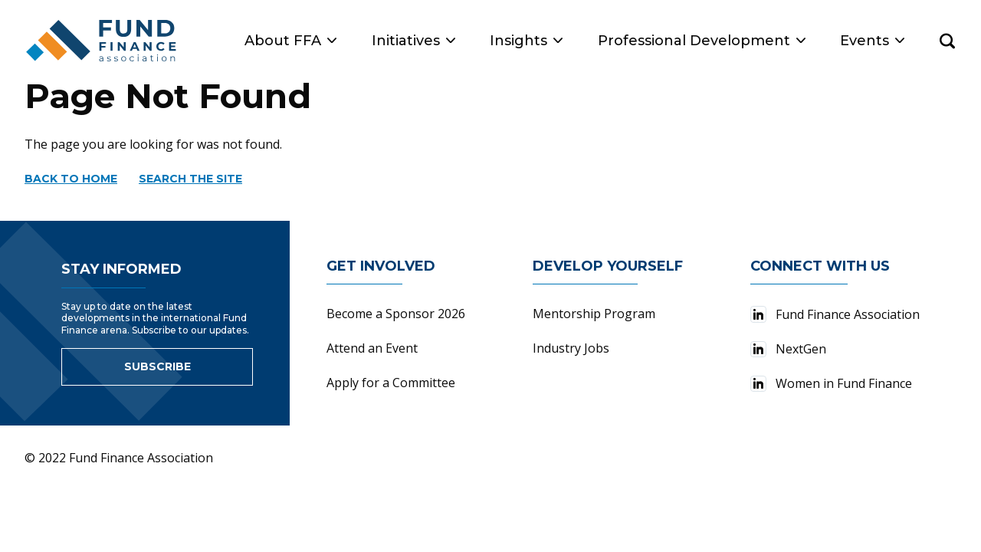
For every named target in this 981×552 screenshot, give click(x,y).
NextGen (788, 348)
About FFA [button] (290, 40)
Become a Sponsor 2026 (395, 313)
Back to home (71, 179)
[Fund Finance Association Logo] (102, 40)
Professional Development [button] (701, 40)
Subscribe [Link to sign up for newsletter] (157, 366)
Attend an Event (372, 348)
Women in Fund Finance (831, 383)
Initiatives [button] (413, 40)
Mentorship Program (594, 313)
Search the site (190, 179)
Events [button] (872, 40)
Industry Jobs (571, 348)
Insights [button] (526, 40)
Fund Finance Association (835, 314)
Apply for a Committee (390, 382)
